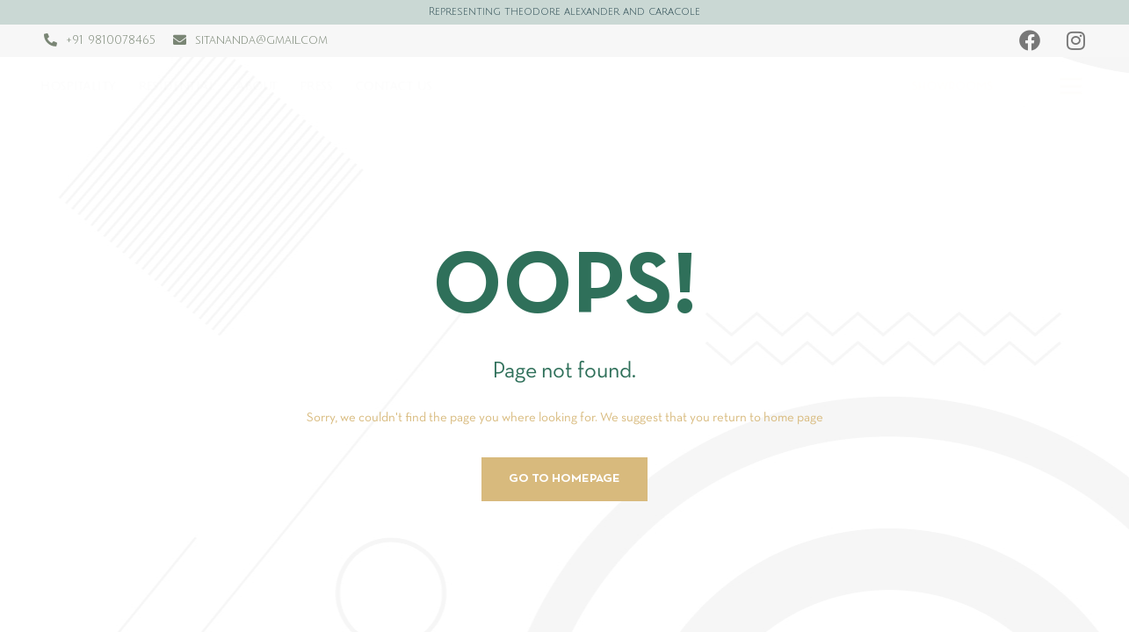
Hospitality (79, 86)
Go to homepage (564, 479)
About (257, 86)
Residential (176, 86)
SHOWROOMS (951, 86)
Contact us (394, 86)
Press (316, 86)
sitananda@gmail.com (261, 40)
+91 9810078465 (111, 40)
